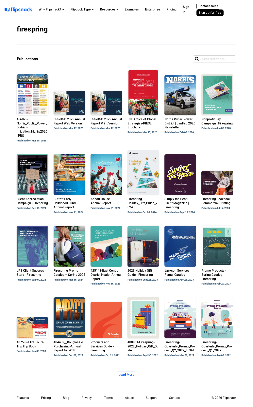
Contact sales (208, 6)
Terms (108, 398)
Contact (174, 398)
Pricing (171, 9)
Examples (132, 9)
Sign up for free (209, 12)
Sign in (186, 9)
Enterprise (152, 9)
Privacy (86, 398)
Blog (66, 398)
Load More (126, 375)
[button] (51, 9)
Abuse (129, 398)
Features (23, 398)
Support (151, 398)
